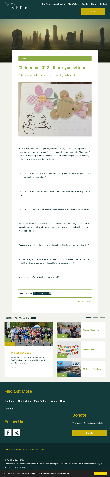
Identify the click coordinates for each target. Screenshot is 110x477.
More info (66, 474)
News (93, 6)
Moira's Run (73, 6)
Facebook (8, 432)
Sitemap (43, 449)
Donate (93, 13)
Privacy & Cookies (30, 449)
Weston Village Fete (91, 330)
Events (85, 6)
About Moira (59, 6)
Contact (103, 6)
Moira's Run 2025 (21, 352)
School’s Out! (88, 350)
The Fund (46, 6)
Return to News (85, 301)
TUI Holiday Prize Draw (92, 369)
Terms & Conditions (13, 449)
